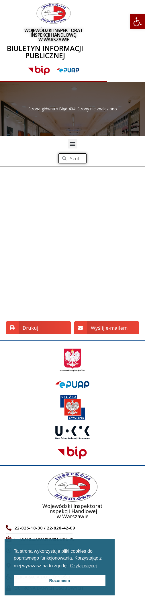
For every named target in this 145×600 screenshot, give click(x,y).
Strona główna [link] (41, 109)
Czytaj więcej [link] (83, 565)
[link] (137, 21)
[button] (72, 143)
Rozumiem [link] (59, 580)
